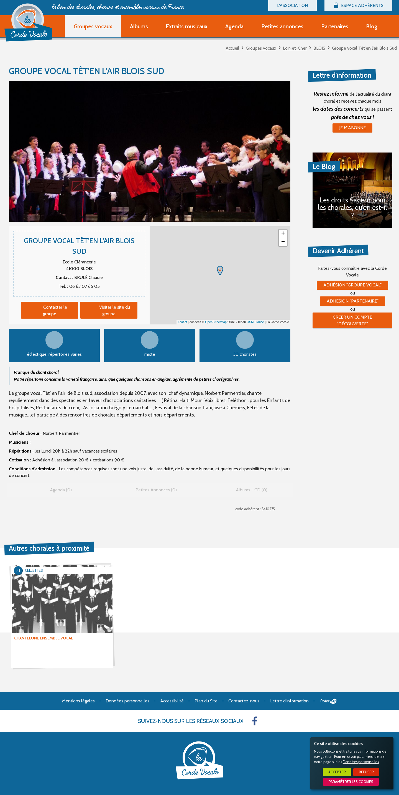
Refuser (366, 772)
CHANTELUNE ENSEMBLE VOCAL (43, 638)
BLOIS (319, 48)
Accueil (232, 48)
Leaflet (182, 322)
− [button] (283, 242)
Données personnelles (361, 762)
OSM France (255, 322)
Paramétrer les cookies (351, 782)
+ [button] (283, 234)
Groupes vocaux (261, 48)
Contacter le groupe (55, 310)
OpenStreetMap (216, 322)
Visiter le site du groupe (114, 310)
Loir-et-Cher (295, 48)
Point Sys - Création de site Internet (329, 701)
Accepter (337, 772)
